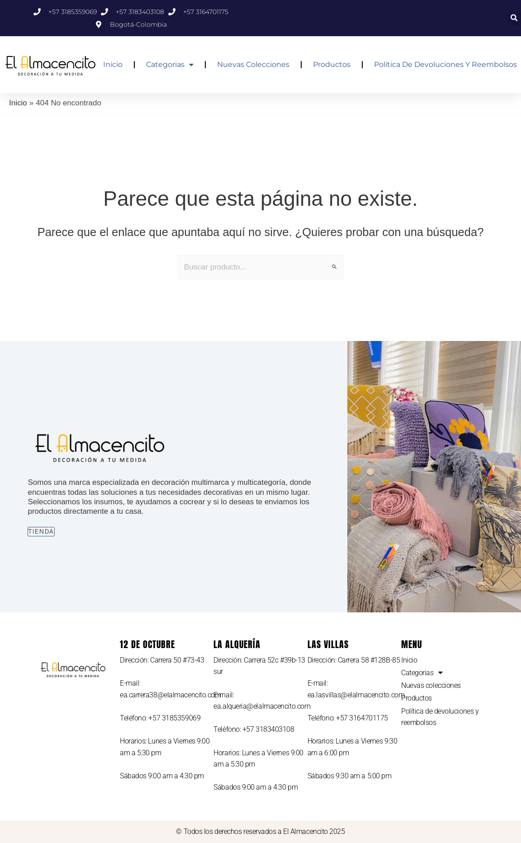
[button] (514, 18)
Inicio (113, 64)
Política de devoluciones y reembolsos (445, 64)
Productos (331, 64)
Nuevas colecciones (253, 64)
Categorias (170, 65)
